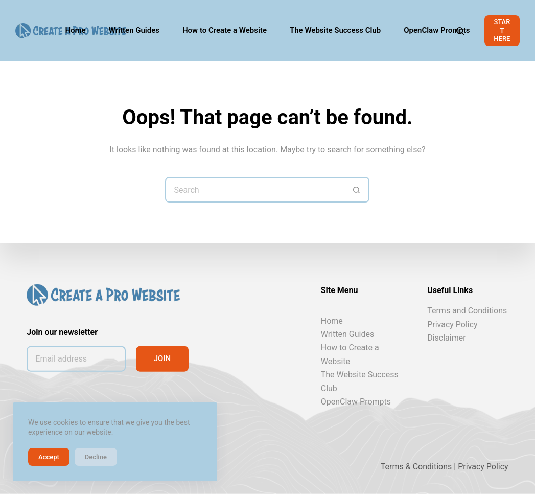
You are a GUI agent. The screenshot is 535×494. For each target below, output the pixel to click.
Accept (48, 457)
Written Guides (347, 334)
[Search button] (356, 190)
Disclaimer (446, 338)
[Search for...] (254, 190)
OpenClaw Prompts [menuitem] (437, 30)
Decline (96, 457)
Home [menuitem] (75, 30)
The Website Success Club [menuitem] (335, 30)
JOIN (162, 358)
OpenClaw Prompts (356, 402)
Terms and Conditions (467, 311)
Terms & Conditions (416, 466)
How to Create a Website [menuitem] (224, 30)
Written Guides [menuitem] (134, 30)
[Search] (460, 31)
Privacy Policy (452, 324)
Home (332, 320)
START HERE (502, 30)
